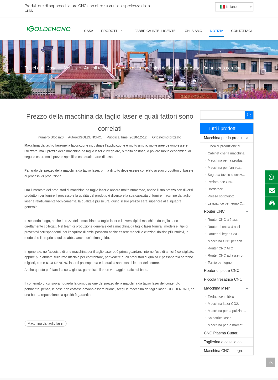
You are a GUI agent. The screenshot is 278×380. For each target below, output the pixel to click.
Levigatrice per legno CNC (227, 203)
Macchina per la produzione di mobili (228, 138)
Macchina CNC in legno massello (228, 351)
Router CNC (214, 211)
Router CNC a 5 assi (223, 220)
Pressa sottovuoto (221, 196)
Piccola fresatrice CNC (223, 279)
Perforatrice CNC (220, 182)
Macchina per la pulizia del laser (230, 311)
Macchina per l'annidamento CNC (230, 167)
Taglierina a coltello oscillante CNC (228, 342)
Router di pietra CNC (222, 271)
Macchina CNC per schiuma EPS (230, 241)
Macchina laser (217, 288)
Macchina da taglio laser (46, 323)
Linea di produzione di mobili (229, 146)
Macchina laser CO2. (223, 304)
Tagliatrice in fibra (221, 296)
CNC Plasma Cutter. (221, 333)
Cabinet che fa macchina (226, 153)
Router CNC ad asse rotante (229, 255)
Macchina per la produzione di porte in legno (230, 160)
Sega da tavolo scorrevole (227, 175)
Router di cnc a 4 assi (224, 227)
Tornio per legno (220, 262)
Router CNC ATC (220, 248)
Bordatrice (215, 189)
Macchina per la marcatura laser (230, 325)
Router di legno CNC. (224, 234)
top (270, 362)
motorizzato (172, 137)
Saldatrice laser (219, 318)
